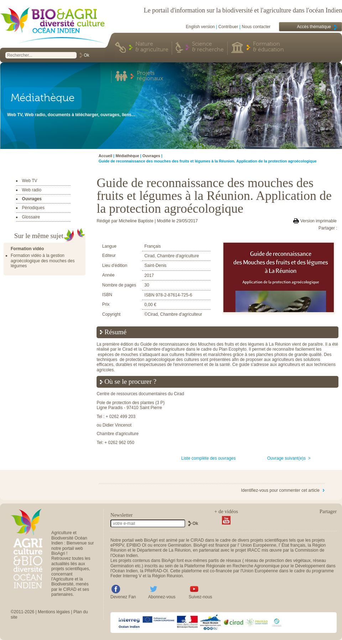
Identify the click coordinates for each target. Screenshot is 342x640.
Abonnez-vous (162, 596)
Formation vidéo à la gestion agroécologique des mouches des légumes (42, 260)
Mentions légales (54, 611)
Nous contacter (256, 26)
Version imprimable (318, 220)
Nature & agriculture (152, 47)
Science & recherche (208, 47)
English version (200, 26)
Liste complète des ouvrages (208, 458)
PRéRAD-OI (156, 570)
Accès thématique (314, 26)
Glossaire (31, 217)
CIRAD (197, 540)
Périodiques (33, 207)
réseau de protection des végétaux (278, 560)
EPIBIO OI (136, 545)
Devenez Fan (123, 596)
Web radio (31, 189)
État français (293, 545)
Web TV (29, 180)
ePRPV (117, 545)
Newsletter (121, 514)
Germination (179, 545)
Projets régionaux (150, 76)
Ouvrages (32, 198)
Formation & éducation (268, 47)
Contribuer (228, 26)
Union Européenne (258, 545)
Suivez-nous (200, 596)
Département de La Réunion (164, 550)
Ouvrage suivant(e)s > (289, 458)
